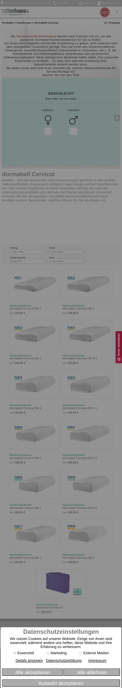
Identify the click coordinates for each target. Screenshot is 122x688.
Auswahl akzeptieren (61, 683)
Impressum (97, 660)
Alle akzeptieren (32, 672)
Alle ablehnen (92, 672)
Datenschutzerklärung (64, 660)
